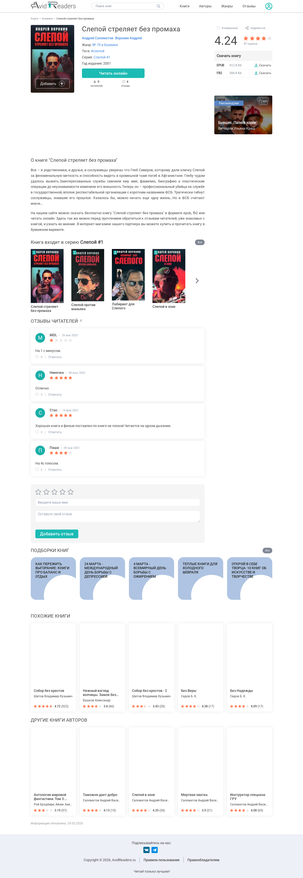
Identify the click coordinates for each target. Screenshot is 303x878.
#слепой (97, 51)
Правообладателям (203, 860)
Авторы (205, 6)
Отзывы (249, 6)
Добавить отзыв (57, 533)
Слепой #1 (102, 57)
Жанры (227, 6)
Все (200, 242)
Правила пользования (162, 860)
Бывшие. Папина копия (237, 122)
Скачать (265, 65)
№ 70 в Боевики (105, 45)
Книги (184, 6)
